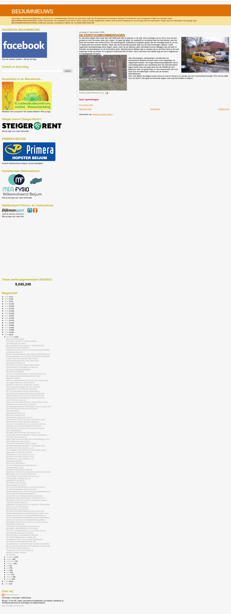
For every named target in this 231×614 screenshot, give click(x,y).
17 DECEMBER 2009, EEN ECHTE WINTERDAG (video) (26, 450)
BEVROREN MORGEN (14, 461)
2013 (7, 325)
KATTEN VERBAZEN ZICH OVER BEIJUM (21, 465)
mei (8, 570)
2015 (7, 320)
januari (9, 579)
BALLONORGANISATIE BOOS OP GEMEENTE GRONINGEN (28, 546)
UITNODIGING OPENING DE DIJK (18, 478)
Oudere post (223, 109)
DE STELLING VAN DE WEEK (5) (18, 548)
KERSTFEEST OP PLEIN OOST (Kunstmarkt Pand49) (25, 428)
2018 (7, 313)
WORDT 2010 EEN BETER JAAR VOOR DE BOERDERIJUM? (28, 354)
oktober (10, 559)
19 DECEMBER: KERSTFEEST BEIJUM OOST (22, 476)
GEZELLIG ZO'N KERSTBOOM (17, 507)
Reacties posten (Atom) (102, 114)
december (10, 337)
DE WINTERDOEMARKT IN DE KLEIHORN (21, 489)
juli (8, 566)
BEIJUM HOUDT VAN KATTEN (17, 509)
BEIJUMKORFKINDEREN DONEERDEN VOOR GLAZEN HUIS (28, 407)
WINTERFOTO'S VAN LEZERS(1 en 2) (19, 459)
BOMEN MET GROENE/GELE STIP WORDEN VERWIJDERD (28, 504)
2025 (7, 297)
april (8, 572)
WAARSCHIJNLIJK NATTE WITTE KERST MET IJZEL (25, 396)
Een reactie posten (86, 105)
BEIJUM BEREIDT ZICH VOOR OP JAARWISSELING (25, 346)
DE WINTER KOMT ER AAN (16, 483)
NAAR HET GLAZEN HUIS (15, 415)
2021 (7, 306)
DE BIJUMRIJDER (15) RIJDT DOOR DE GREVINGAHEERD (27, 544)
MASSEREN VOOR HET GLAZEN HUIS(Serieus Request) (26, 500)
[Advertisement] (15, 234)
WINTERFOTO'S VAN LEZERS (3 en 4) (20, 457)
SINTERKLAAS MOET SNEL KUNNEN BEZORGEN (24, 539)
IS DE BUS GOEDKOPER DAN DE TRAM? (21, 443)
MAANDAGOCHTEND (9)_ (15, 524)
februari (10, 577)
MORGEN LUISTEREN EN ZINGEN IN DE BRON (23, 426)
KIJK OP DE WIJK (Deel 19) (16, 400)
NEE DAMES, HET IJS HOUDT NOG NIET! (21, 474)
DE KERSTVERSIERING (15, 372)
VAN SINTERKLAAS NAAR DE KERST (20, 533)
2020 (7, 308)
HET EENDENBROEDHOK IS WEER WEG (21, 537)
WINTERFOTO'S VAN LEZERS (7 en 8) (20, 448)
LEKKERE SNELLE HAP (14, 468)
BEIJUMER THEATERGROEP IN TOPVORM (22, 528)
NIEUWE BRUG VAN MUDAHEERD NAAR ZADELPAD (25, 398)
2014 (7, 323)
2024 (7, 299)
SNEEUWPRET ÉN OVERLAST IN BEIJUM (21, 389)
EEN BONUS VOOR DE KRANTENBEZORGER (23, 365)
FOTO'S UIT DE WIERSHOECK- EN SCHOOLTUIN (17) (25, 487)
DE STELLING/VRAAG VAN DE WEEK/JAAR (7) (23, 391)
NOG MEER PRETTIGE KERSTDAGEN (20, 383)
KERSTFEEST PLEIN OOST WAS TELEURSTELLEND (25, 419)
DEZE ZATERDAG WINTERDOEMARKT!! (20, 494)
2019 (7, 311)
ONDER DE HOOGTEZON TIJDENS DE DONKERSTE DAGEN (28, 472)
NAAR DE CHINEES (13, 378)
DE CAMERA (10, 555)
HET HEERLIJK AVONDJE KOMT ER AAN (21, 542)
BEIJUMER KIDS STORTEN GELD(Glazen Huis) (23, 433)
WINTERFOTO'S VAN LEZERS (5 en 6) (20, 454)
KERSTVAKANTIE (12, 411)
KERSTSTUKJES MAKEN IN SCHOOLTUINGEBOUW (25, 393)
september (11, 561)
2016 (7, 318)
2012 (7, 328)
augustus (10, 563)
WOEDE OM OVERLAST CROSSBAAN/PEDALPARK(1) (26, 520)
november (10, 557)
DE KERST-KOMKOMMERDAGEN (102, 35)
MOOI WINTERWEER (13, 431)
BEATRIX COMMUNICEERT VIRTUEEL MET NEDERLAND (27, 380)
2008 (7, 581)
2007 (7, 584)
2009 (7, 335)
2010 (7, 332)
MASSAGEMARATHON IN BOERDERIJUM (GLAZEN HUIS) (27, 513)
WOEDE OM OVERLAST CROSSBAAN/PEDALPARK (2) (26, 516)
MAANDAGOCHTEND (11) (15, 413)
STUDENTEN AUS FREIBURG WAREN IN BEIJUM (24, 496)
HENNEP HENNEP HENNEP (16, 553)
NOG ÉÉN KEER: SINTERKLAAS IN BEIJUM (22, 535)
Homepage (155, 109)
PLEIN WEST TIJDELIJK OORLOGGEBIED (21, 341)
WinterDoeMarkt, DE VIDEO (16, 485)
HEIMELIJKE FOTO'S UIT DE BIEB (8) (19, 550)
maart (9, 574)
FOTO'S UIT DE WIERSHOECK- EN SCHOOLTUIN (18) (25, 424)
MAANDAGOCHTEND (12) (15, 363)
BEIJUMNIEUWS (32, 11)
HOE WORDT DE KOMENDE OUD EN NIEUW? (23, 526)
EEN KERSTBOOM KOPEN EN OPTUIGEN (21, 409)
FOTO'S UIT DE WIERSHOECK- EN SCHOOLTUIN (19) (25, 374)
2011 (7, 330)
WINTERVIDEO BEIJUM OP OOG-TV (19, 417)
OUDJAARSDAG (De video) (16, 343)
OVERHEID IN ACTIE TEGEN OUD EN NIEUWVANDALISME (27, 350)
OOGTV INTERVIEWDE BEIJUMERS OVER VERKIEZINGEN (28, 518)
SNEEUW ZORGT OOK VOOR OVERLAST (21, 404)
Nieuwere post (85, 109)
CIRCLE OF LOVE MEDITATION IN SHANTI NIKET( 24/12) (27, 402)
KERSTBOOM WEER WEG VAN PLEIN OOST (22, 361)
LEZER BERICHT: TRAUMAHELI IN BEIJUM (21, 367)
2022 (7, 304)
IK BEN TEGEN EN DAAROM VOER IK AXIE (22, 358)
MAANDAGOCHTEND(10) (15, 481)
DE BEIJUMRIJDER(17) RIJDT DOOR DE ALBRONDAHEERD (28, 492)
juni (8, 568)
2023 (7, 301)
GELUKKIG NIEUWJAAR (15, 339)
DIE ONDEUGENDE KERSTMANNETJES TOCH (23, 376)
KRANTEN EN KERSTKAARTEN (17, 348)
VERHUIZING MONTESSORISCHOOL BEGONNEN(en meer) (28, 439)
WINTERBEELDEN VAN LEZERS (18, 441)
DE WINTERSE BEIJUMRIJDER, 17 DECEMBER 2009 (25, 446)
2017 (7, 316)
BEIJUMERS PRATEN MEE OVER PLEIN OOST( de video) (27, 522)
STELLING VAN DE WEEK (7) (16, 437)
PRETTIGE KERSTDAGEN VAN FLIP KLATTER (23, 387)
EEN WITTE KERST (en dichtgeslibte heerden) (22, 385)
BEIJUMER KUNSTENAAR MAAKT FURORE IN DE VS (25, 498)
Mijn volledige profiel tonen (13, 606)
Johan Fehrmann (12, 595)
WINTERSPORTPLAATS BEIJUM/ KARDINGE (22, 422)
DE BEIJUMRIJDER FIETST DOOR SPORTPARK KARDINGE (28, 356)
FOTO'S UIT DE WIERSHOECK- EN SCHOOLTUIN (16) (25, 531)
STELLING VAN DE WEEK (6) (16, 502)
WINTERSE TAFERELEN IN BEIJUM (19, 470)
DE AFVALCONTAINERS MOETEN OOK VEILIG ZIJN (25, 511)
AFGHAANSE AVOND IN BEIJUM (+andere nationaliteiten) (26, 435)
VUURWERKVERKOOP (14, 352)
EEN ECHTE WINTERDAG (15, 463)
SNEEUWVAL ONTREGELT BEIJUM (19, 452)
